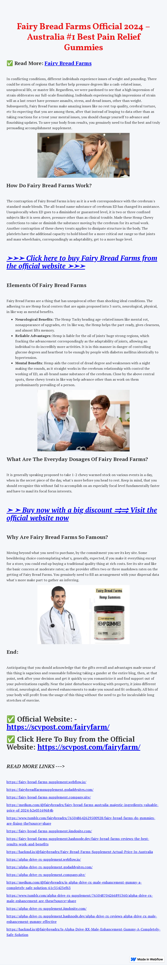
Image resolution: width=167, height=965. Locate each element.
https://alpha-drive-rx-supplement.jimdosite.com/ (47, 908)
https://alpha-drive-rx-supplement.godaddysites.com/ (50, 867)
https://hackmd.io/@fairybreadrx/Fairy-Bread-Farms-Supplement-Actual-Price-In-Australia (80, 851)
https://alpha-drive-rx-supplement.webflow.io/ (44, 859)
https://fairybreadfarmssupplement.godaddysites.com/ (50, 789)
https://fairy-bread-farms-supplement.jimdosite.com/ (49, 831)
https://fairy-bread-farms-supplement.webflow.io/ (46, 781)
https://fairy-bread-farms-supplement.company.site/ (49, 797)
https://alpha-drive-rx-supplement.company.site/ (46, 874)
